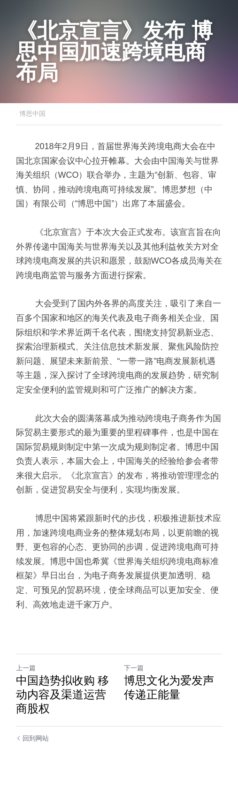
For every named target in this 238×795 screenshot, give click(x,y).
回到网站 (32, 738)
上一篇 (26, 668)
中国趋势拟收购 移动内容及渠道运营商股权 (62, 694)
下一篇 (134, 668)
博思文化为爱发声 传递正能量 (169, 687)
